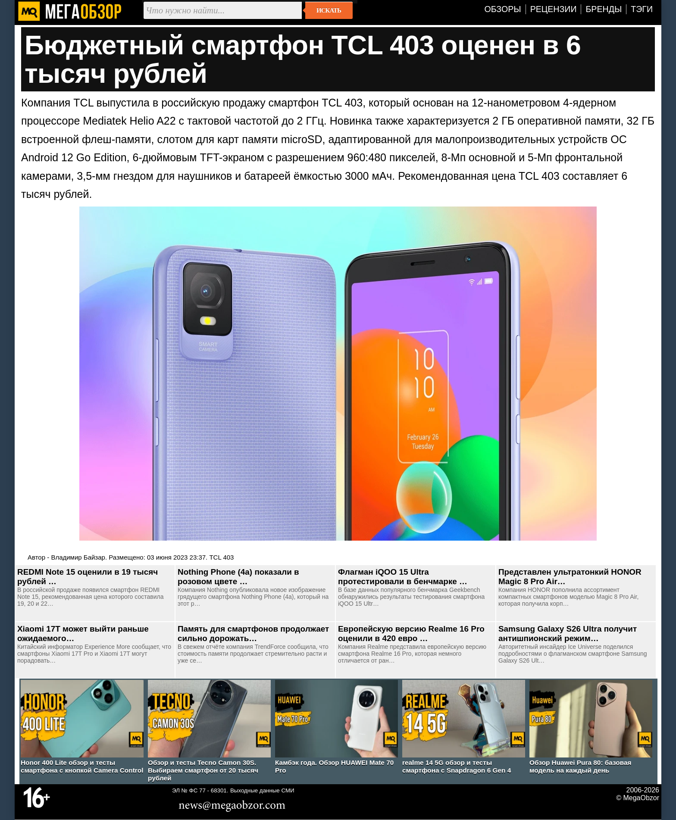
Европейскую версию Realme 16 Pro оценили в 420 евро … (411, 633)
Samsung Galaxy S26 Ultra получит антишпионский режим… (567, 633)
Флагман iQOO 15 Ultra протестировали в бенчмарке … (402, 576)
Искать (328, 10)
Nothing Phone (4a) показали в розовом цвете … (238, 576)
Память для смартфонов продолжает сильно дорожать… (253, 633)
